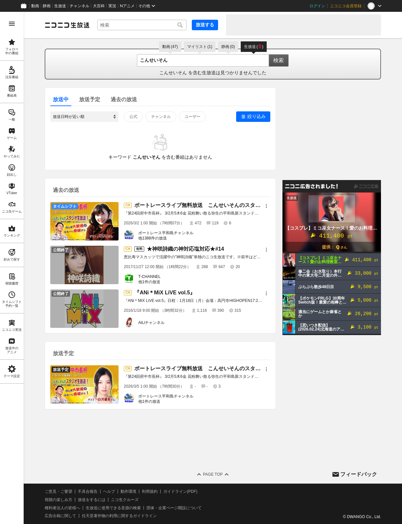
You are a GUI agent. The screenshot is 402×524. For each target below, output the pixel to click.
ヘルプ (109, 491)
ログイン (317, 6)
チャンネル (79, 6)
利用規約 (150, 491)
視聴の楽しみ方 (58, 499)
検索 (278, 60)
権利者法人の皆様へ (62, 508)
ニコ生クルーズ (125, 500)
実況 (112, 6)
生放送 (60, 6)
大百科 (99, 6)
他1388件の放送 (152, 238)
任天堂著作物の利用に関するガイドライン (119, 516)
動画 (35, 6)
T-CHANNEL (149, 276)
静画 (47, 6)
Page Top (213, 474)
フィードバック (358, 474)
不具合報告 (88, 491)
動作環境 (128, 491)
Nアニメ (127, 6)
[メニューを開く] (11, 23)
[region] (12, 268)
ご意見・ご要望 (58, 491)
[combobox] (142, 25)
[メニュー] (266, 206)
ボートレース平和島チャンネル (165, 233)
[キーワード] (142, 25)
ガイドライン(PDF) (180, 491)
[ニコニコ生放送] (67, 25)
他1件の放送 (149, 282)
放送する (205, 24)
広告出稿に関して (60, 515)
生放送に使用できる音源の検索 (113, 508)
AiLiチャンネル (151, 322)
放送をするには (91, 500)
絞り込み (256, 116)
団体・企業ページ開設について (174, 508)
